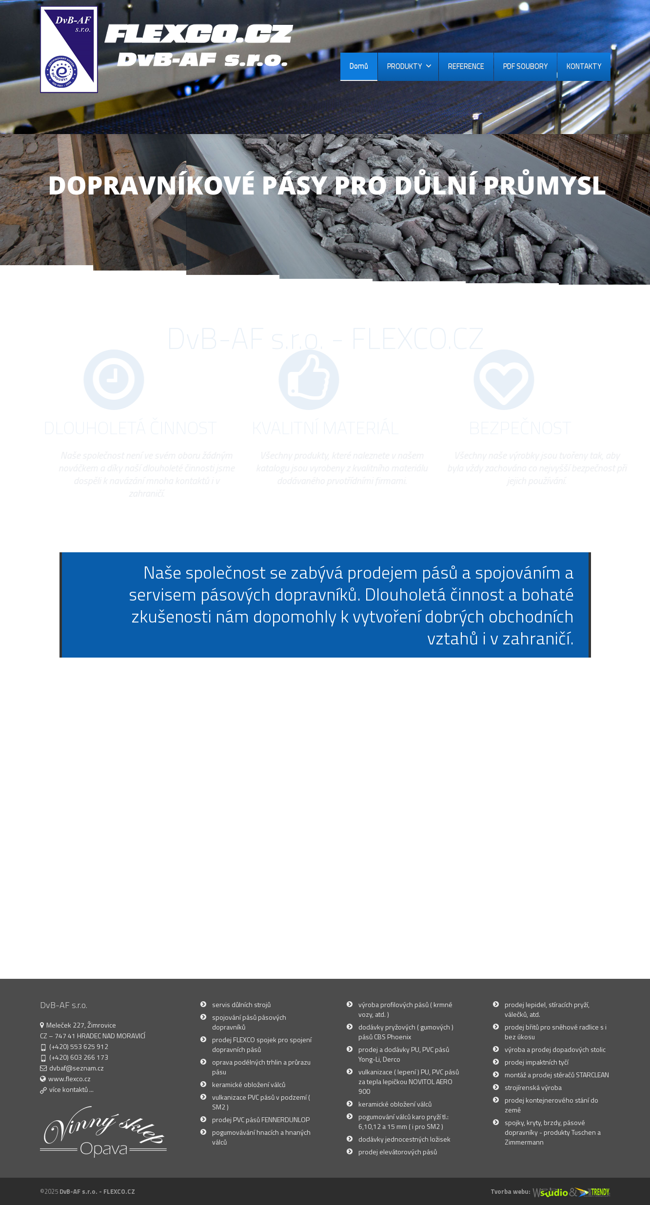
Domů (359, 66)
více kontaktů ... (71, 1089)
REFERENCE (466, 66)
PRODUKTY (409, 66)
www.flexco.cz (69, 1078)
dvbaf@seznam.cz (76, 1068)
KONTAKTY (584, 66)
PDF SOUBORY (525, 66)
